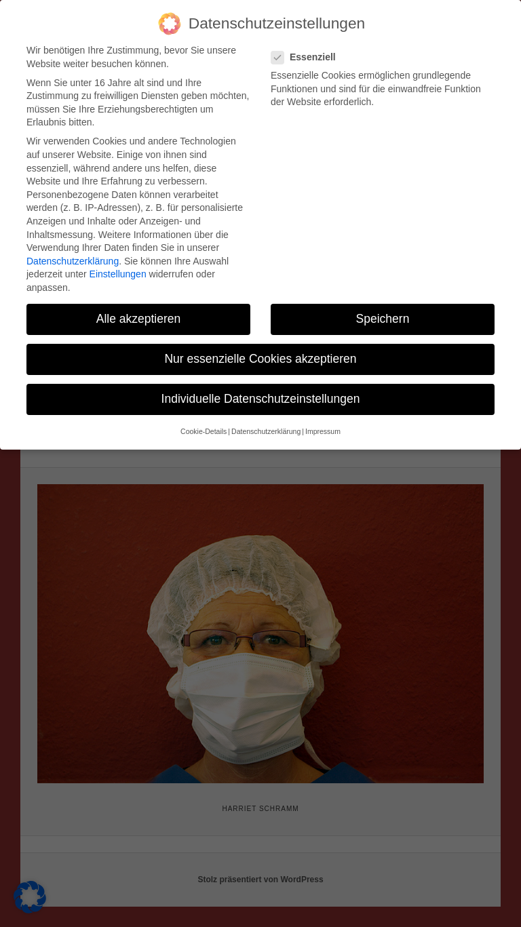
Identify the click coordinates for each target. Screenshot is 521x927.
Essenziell (309, 53)
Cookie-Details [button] (203, 428)
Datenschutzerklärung (72, 257)
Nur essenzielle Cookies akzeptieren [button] (260, 355)
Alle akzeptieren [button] (138, 315)
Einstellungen (118, 270)
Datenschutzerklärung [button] (266, 428)
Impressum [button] (323, 428)
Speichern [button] (383, 315)
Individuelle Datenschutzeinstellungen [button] (260, 395)
